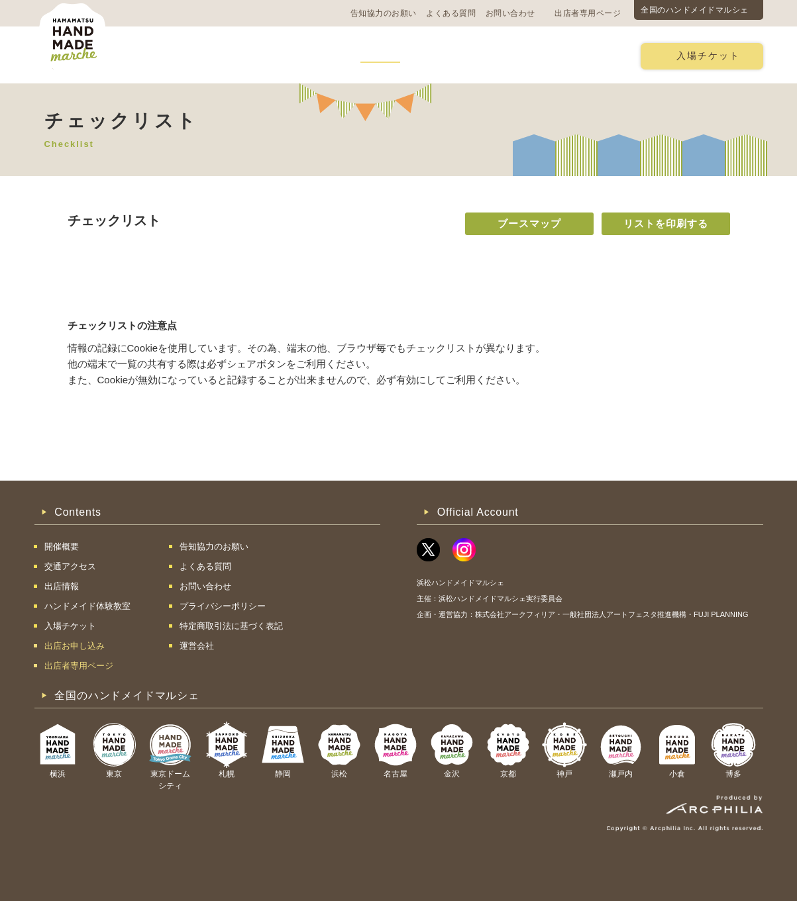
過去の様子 (312, 55)
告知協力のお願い (383, 13)
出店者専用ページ (588, 13)
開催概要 (160, 55)
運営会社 (197, 646)
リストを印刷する (665, 223)
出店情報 (380, 55)
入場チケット (708, 56)
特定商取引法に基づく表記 (231, 626)
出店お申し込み (582, 55)
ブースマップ (529, 223)
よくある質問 (451, 13)
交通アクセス (233, 55)
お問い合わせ (510, 13)
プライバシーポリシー (223, 606)
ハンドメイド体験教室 (473, 55)
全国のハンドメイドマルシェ (695, 10)
